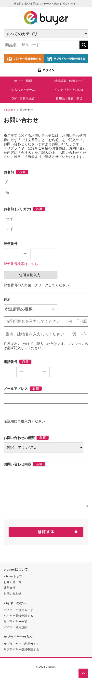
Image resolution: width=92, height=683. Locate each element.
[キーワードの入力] (41, 45)
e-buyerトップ (13, 584)
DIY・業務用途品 (23, 98)
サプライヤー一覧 (15, 629)
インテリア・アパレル (69, 89)
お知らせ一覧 (12, 589)
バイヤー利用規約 (15, 635)
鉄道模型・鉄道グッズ (69, 81)
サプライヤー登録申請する (21, 657)
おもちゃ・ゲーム (23, 89)
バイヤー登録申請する (18, 623)
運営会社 (9, 595)
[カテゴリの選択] (46, 33)
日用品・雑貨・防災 (69, 98)
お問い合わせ (12, 601)
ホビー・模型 (23, 81)
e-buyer (8, 109)
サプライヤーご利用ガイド (21, 651)
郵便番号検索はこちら (21, 264)
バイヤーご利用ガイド (18, 617)
